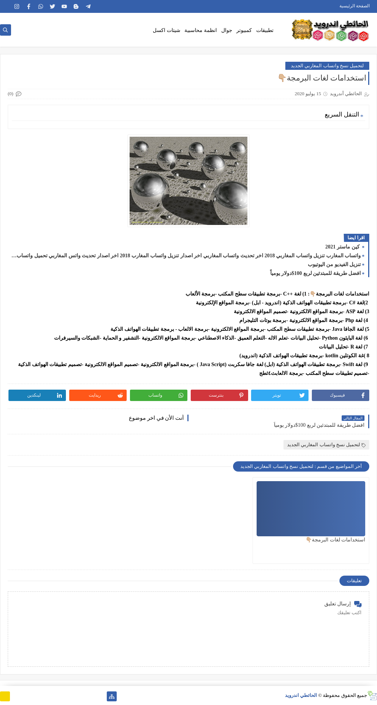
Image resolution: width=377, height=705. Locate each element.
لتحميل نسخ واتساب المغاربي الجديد (327, 65)
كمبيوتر (244, 30)
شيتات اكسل (166, 30)
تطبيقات (265, 30)
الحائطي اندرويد (301, 695)
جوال (226, 30)
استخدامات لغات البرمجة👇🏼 (335, 540)
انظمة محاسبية (200, 30)
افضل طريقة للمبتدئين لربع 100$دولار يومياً (315, 273)
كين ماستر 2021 (343, 247)
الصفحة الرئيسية (354, 5)
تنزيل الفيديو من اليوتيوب (334, 264)
